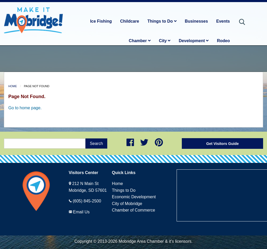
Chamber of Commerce (133, 210)
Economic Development (134, 197)
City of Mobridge (127, 203)
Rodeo (223, 41)
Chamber (140, 41)
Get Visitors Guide (222, 144)
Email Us (81, 212)
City (165, 41)
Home (12, 86)
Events (223, 21)
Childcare (129, 21)
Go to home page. (25, 108)
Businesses (196, 21)
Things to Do (161, 21)
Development (194, 41)
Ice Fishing (101, 21)
